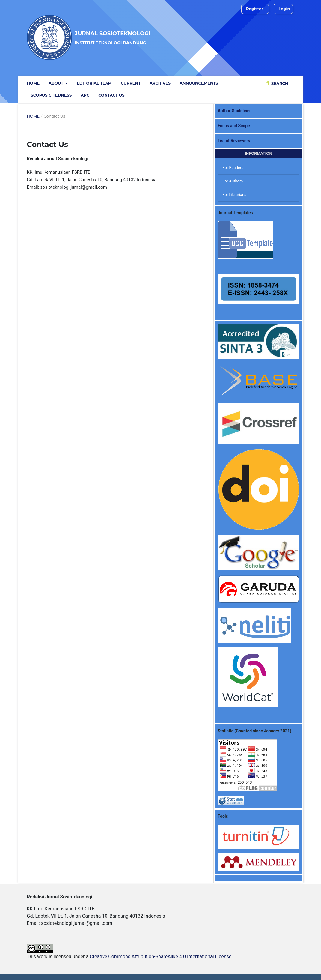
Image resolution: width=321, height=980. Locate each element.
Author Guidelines (235, 110)
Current (131, 83)
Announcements (199, 83)
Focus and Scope (234, 125)
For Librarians (234, 194)
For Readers (233, 167)
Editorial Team (94, 83)
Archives (160, 83)
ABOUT (56, 83)
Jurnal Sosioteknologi (112, 37)
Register (254, 8)
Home (33, 83)
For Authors (233, 181)
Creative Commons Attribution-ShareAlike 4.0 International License (160, 956)
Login (284, 8)
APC (85, 95)
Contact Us (111, 95)
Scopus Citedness (51, 95)
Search (279, 83)
